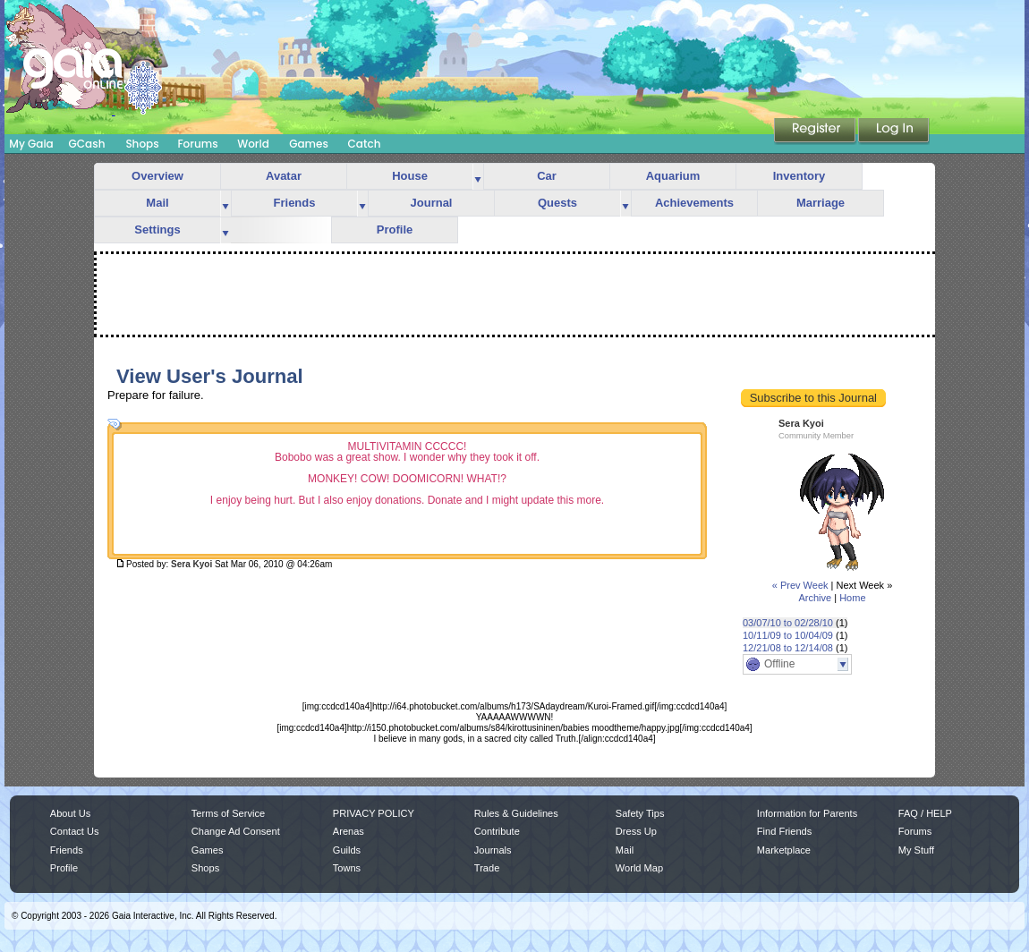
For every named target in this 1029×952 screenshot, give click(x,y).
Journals (493, 850)
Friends (295, 202)
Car (547, 176)
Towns (347, 868)
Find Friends (784, 831)
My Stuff (916, 850)
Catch (364, 143)
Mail (157, 202)
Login (894, 131)
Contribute (497, 831)
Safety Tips (640, 813)
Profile (394, 229)
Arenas (348, 831)
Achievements (694, 202)
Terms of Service (228, 813)
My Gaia (31, 143)
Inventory (799, 176)
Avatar (284, 176)
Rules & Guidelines (516, 813)
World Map (639, 868)
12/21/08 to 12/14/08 (788, 647)
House (410, 176)
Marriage (820, 202)
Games (308, 143)
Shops (141, 143)
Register (816, 131)
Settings (157, 229)
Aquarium (673, 176)
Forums (197, 143)
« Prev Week (800, 585)
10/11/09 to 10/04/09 (788, 635)
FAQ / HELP (925, 813)
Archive (814, 597)
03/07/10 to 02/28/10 (788, 622)
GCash (87, 143)
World (253, 143)
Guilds (347, 850)
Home (852, 597)
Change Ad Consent (235, 831)
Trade (486, 868)
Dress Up (636, 831)
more (477, 177)
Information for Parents (807, 813)
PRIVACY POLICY (373, 813)
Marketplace (784, 850)
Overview (157, 176)
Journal (432, 202)
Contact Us (74, 831)
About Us (70, 813)
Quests (557, 202)
